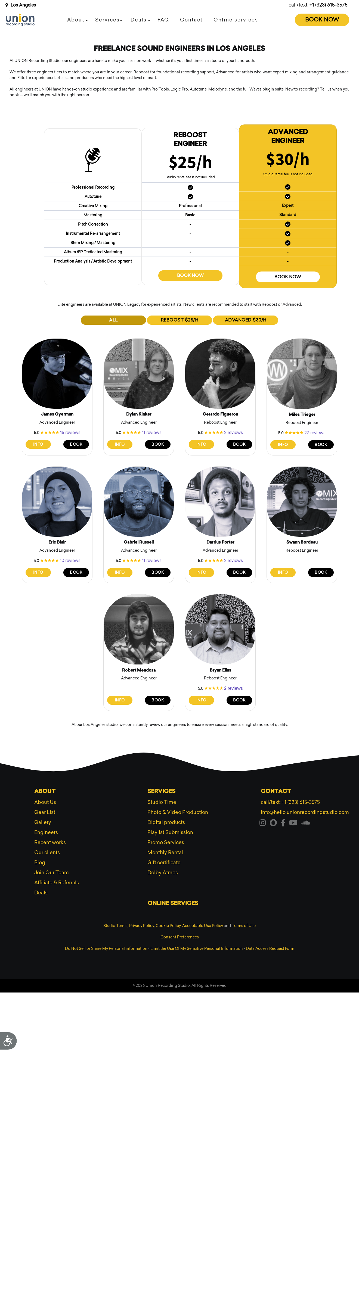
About (75, 20)
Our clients (47, 853)
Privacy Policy (141, 925)
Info (38, 444)
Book (76, 444)
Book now (190, 275)
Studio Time (161, 802)
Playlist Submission (170, 832)
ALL (113, 320)
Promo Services (165, 842)
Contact (191, 20)
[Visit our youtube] (293, 824)
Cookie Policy (168, 925)
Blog (39, 863)
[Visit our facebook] (283, 824)
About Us (45, 802)
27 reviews (315, 432)
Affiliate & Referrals (56, 883)
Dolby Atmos (162, 873)
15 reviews (70, 432)
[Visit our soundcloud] (305, 824)
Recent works (50, 842)
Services (107, 20)
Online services (235, 20)
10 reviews (70, 560)
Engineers (46, 832)
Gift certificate (164, 863)
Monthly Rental (165, 853)
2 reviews (233, 432)
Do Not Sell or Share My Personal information (106, 948)
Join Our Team (51, 873)
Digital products (166, 822)
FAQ (163, 20)
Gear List (44, 812)
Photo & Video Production (177, 812)
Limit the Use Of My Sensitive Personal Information (196, 948)
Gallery (42, 822)
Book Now (322, 19)
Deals (139, 20)
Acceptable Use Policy (202, 925)
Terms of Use (244, 925)
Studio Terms (115, 925)
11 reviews (152, 432)
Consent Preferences (179, 937)
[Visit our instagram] (262, 824)
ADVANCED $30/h (246, 320)
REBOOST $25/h (180, 320)
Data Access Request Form (270, 948)
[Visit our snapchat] (273, 824)
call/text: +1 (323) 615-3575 (318, 5)
